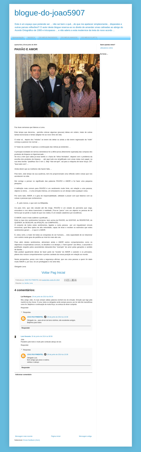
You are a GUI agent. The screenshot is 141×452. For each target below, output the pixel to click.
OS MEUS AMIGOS (69, 37)
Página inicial (55, 436)
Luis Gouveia (26, 336)
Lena (31, 283)
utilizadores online (106, 48)
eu (23, 283)
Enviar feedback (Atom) (31, 440)
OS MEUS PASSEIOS (48, 37)
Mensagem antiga (85, 436)
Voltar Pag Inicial (53, 272)
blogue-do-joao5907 (50, 12)
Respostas (27, 312)
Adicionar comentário (23, 374)
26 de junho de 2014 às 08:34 (42, 297)
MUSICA (31, 37)
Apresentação (18, 37)
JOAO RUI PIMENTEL (35, 317)
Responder (25, 308)
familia (27, 283)
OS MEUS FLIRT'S (89, 37)
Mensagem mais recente (23, 436)
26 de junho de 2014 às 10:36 (57, 317)
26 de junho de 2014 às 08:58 (42, 336)
